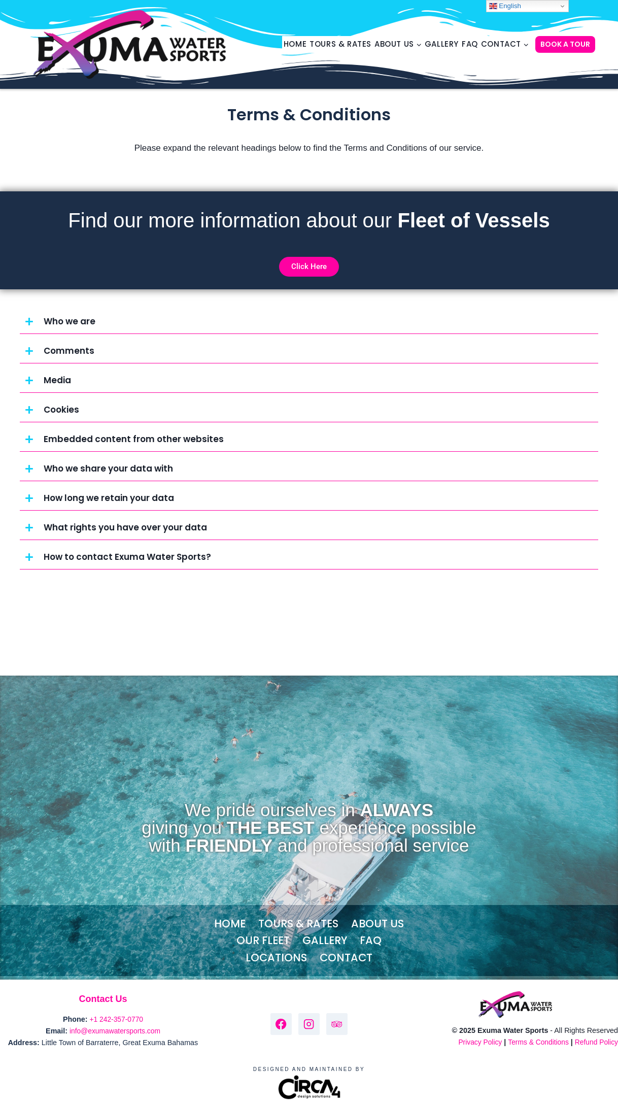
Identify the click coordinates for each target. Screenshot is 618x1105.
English (505, 6)
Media (57, 380)
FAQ (470, 44)
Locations (276, 957)
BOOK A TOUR (565, 44)
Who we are (69, 321)
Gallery (442, 44)
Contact (346, 957)
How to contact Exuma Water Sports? (127, 557)
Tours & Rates (340, 44)
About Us (377, 923)
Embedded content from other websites (134, 439)
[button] (309, 322)
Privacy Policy (475, 1042)
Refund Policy (595, 1042)
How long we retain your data (109, 498)
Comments (69, 351)
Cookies (61, 410)
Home (295, 44)
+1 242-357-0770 (116, 1019)
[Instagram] (309, 1024)
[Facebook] (281, 1024)
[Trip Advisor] (337, 1024)
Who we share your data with (108, 468)
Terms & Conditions (535, 1042)
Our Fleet (263, 940)
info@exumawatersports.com (115, 1031)
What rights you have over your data (125, 527)
